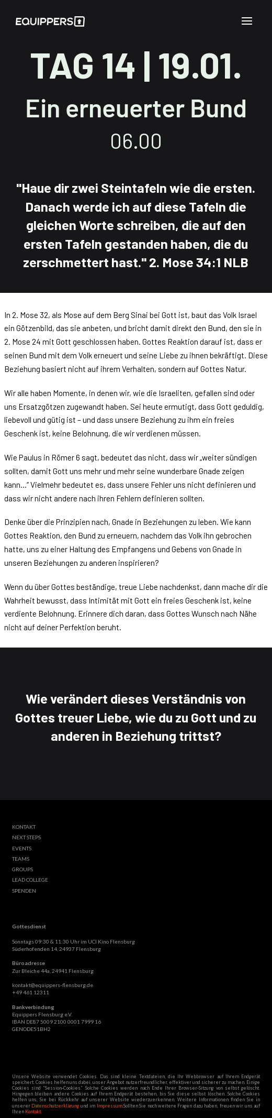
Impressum (109, 1106)
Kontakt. (33, 1111)
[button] (247, 21)
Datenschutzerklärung (55, 1106)
